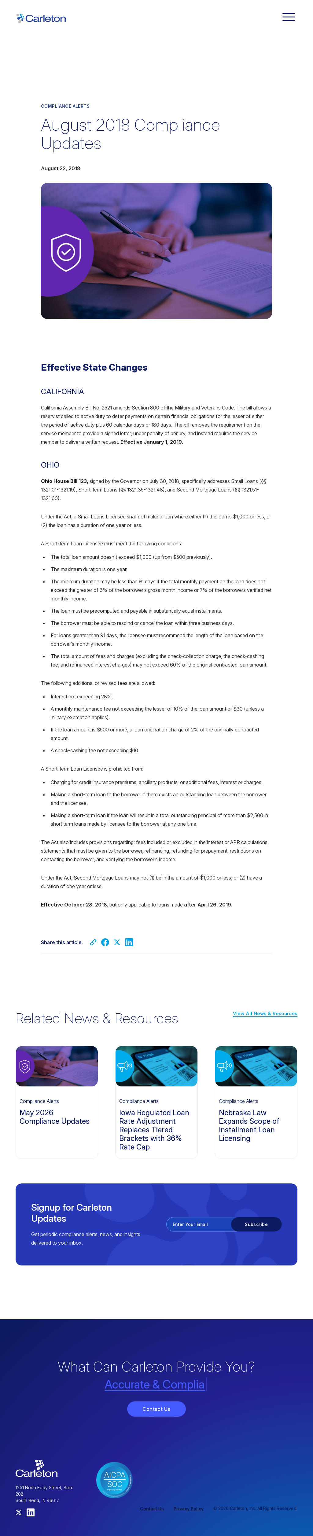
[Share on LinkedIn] (129, 942)
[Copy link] (93, 942)
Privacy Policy (189, 1508)
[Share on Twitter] (117, 942)
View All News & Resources (265, 1013)
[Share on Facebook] (105, 942)
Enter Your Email (190, 1224)
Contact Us (156, 1409)
